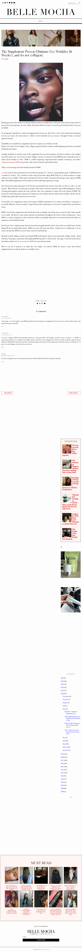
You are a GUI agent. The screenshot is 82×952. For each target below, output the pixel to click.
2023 (62, 684)
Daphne (3, 354)
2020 (62, 694)
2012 (62, 776)
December (66, 696)
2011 (62, 779)
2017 (62, 760)
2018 (62, 757)
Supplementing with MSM (11, 162)
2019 (62, 754)
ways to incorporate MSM (25, 241)
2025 (62, 678)
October (65, 699)
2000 (62, 791)
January (65, 750)
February (65, 747)
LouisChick (4, 333)
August (65, 703)
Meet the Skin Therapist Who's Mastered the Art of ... (72, 725)
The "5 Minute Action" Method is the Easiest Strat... (72, 732)
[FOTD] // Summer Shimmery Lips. (71, 712)
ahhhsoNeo (5, 316)
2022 (62, 687)
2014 (62, 770)
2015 (62, 766)
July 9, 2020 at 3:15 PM (6, 334)
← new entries (7, 393)
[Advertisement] (41, 419)
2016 (62, 763)
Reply (2, 326)
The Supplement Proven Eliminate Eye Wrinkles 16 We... (73, 718)
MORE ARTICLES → (74, 393)
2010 (62, 782)
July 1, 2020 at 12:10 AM (6, 318)
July (64, 706)
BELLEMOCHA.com (44, 949)
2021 (62, 690)
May (64, 738)
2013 (62, 773)
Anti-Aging (4, 59)
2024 (62, 681)
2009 (62, 785)
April (64, 741)
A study (4, 173)
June (64, 709)
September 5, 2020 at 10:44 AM (8, 355)
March (65, 744)
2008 (62, 788)
